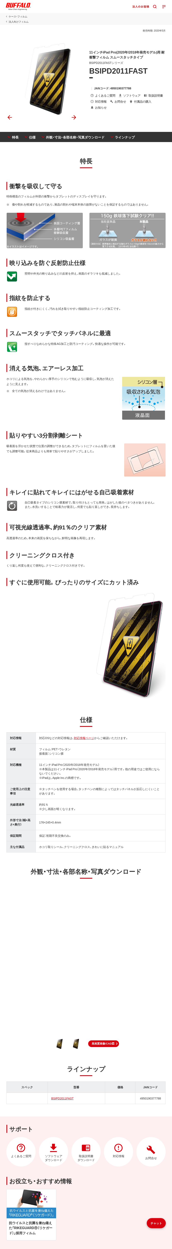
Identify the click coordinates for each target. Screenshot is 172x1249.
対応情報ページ (84, 738)
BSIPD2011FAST (62, 1098)
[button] (103, 1043)
